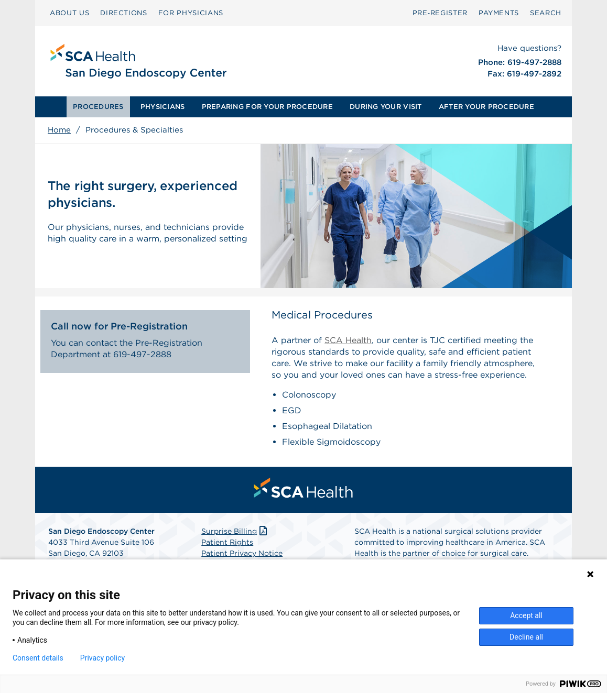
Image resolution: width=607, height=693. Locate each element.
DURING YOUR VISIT (385, 107)
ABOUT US (69, 13)
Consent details (38, 658)
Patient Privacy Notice (242, 553)
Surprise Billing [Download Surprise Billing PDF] (235, 531)
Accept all (526, 615)
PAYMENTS (499, 13)
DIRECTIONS (123, 13)
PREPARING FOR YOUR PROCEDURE (267, 107)
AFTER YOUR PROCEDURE (486, 107)
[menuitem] (98, 106)
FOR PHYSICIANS (190, 13)
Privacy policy (102, 658)
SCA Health (348, 340)
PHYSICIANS (162, 107)
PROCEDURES (98, 107)
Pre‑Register (440, 13)
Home (59, 130)
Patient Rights (227, 542)
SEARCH (545, 13)
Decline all (526, 637)
